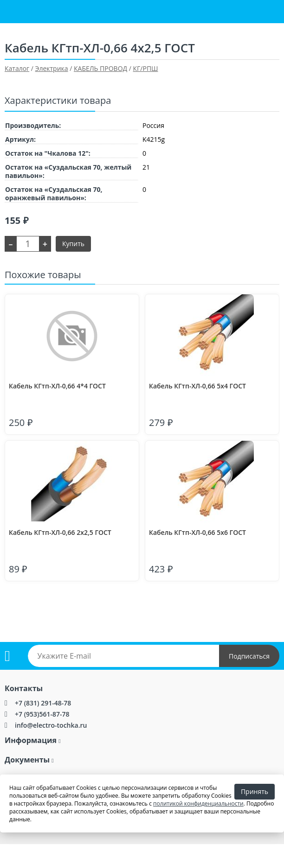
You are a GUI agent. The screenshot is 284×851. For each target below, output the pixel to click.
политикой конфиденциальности (198, 803)
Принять (254, 791)
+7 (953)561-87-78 (42, 714)
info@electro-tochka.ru (51, 725)
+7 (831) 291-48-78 (43, 703)
